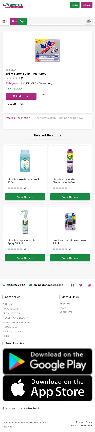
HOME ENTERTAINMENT (17, 322)
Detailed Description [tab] (17, 117)
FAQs (63, 307)
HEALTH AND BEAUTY (16, 317)
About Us (65, 303)
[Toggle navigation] (88, 22)
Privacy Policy (84, 422)
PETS (6, 336)
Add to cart (21, 96)
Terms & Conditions (80, 425)
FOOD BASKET (11, 308)
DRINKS (7, 304)
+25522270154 (14, 284)
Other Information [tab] (44, 117)
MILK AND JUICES (13, 331)
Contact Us (66, 311)
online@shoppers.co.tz (46, 284)
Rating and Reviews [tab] (71, 117)
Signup (87, 5)
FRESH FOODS (11, 313)
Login (74, 5)
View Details (25, 197)
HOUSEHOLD (10, 326)
